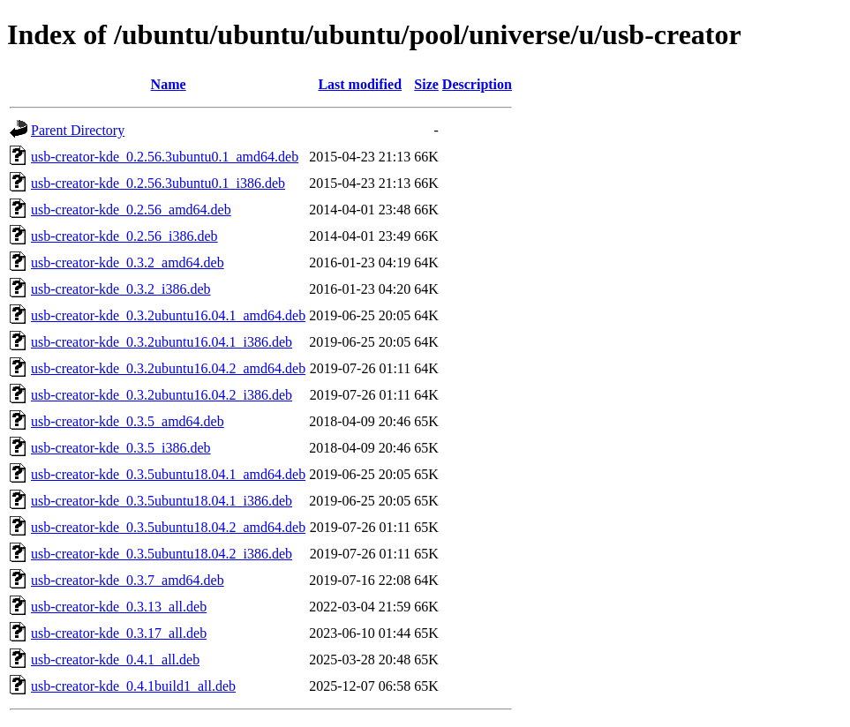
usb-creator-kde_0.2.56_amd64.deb (131, 209)
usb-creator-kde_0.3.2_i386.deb (121, 288)
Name (168, 84)
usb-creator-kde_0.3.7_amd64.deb (127, 580)
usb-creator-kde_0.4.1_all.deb (115, 659)
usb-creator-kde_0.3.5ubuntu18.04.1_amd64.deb (168, 474)
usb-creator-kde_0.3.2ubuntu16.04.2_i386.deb (161, 394)
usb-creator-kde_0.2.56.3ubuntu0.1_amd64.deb (164, 156)
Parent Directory (77, 130)
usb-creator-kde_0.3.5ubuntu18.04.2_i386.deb (161, 553)
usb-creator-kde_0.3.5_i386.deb (121, 447)
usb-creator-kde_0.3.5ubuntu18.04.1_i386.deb (161, 500)
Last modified (360, 84)
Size (426, 84)
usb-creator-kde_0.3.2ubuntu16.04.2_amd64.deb (168, 368)
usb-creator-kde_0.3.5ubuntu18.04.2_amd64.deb (168, 527)
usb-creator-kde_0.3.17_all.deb (119, 633)
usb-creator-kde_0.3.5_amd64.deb (127, 421)
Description (477, 84)
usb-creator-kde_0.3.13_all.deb (119, 606)
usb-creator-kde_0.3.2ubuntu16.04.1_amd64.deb (168, 315)
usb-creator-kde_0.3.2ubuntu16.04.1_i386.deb (161, 341)
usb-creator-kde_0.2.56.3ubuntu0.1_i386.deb (158, 183)
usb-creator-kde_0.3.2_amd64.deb (127, 262)
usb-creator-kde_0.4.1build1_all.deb (133, 685)
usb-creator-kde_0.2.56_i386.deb (124, 236)
